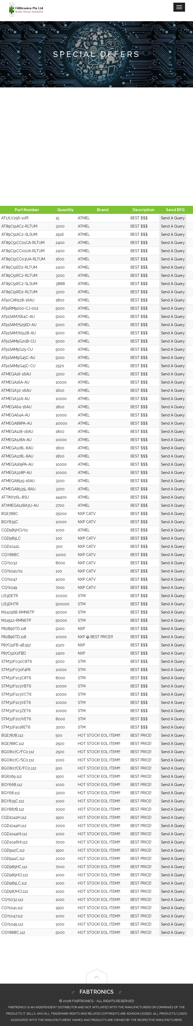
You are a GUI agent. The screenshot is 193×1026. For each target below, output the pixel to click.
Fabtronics (96, 992)
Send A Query (173, 218)
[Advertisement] (96, 146)
